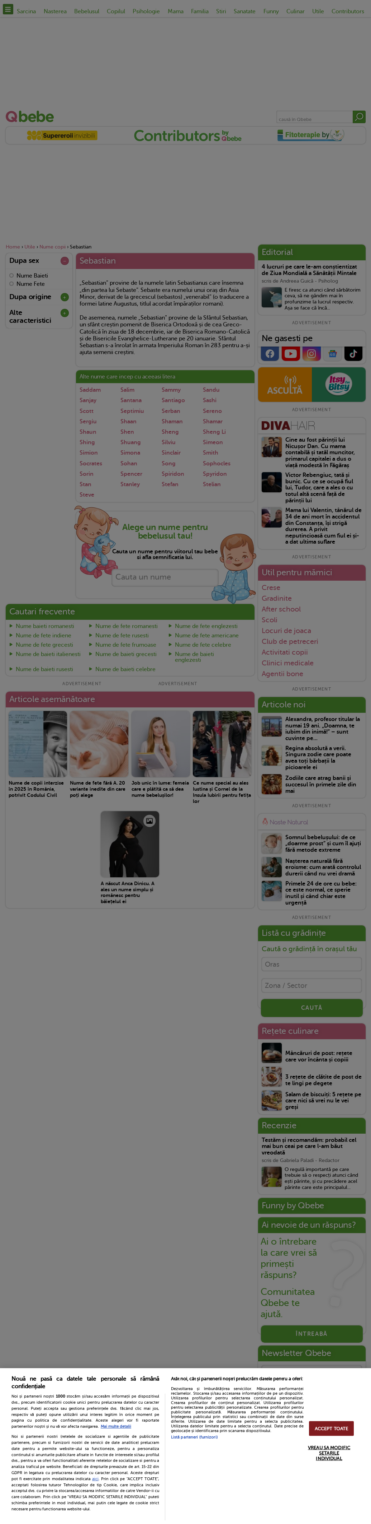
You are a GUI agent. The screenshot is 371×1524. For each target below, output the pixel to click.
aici (95, 1478)
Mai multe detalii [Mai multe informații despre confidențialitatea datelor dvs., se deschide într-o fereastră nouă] (116, 1426)
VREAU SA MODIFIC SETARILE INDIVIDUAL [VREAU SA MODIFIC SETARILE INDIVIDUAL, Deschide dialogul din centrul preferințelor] (329, 1453)
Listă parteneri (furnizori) (194, 1437)
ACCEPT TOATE (331, 1428)
